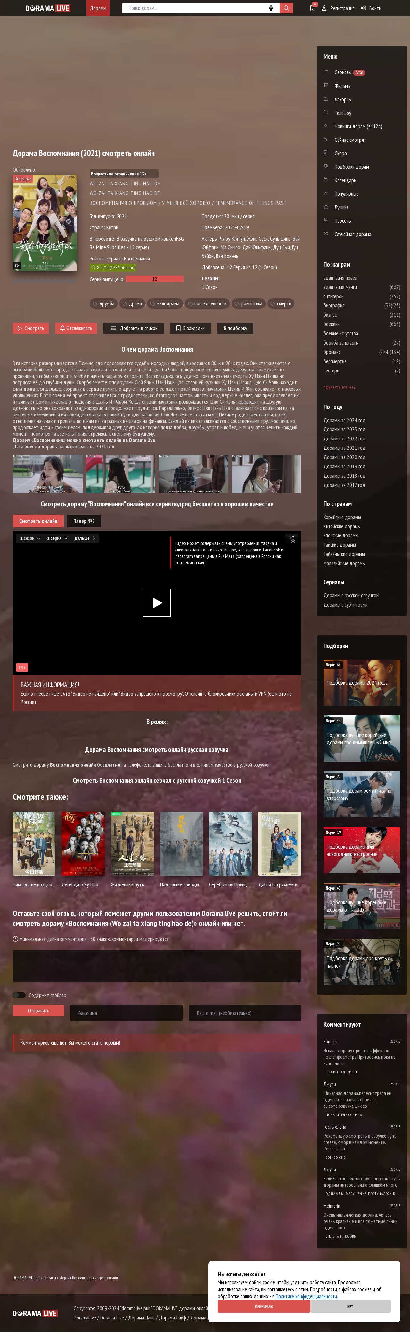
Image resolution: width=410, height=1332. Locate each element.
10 (73, 281)
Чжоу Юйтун (232, 238)
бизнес (349, 314)
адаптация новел (360, 277)
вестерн (351, 370)
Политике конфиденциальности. (307, 1296)
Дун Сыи (281, 247)
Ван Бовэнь (227, 256)
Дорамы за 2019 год (344, 466)
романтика (251, 303)
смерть (284, 303)
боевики (351, 324)
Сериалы (49, 1278)
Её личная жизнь (342, 1072)
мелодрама (168, 303)
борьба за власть (360, 342)
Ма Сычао (230, 247)
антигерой (353, 296)
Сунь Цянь (280, 238)
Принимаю (264, 1306)
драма (135, 303)
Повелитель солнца (344, 1114)
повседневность (210, 303)
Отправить (38, 1010)
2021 (122, 216)
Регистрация (338, 8)
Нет (350, 1306)
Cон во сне (336, 1157)
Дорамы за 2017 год (344, 485)
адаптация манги (359, 287)
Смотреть (31, 328)
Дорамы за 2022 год (344, 438)
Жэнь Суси (257, 238)
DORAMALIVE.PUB (26, 1278)
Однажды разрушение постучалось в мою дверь (363, 1193)
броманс (351, 351)
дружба (106, 303)
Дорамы (98, 8)
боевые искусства (360, 333)
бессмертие (354, 361)
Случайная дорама (353, 234)
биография (353, 305)
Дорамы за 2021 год (344, 447)
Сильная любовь (341, 1236)
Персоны (343, 220)
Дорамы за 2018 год (344, 475)
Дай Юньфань (256, 247)
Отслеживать (76, 328)
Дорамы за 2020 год (344, 457)
